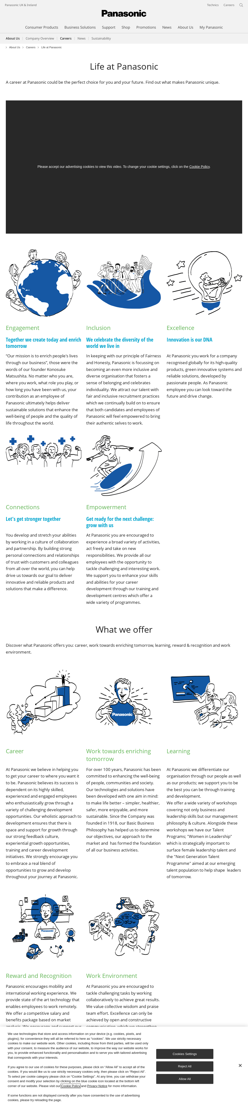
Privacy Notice (97, 1086)
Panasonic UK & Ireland (21, 5)
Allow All (185, 1079)
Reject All (185, 1066)
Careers (30, 47)
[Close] (240, 1065)
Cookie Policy (199, 167)
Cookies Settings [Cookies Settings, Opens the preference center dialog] (185, 1054)
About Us (13, 38)
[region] (124, 1066)
